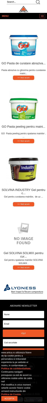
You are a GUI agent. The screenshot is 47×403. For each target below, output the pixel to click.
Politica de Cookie (11, 394)
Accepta (9, 398)
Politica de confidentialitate (15, 368)
